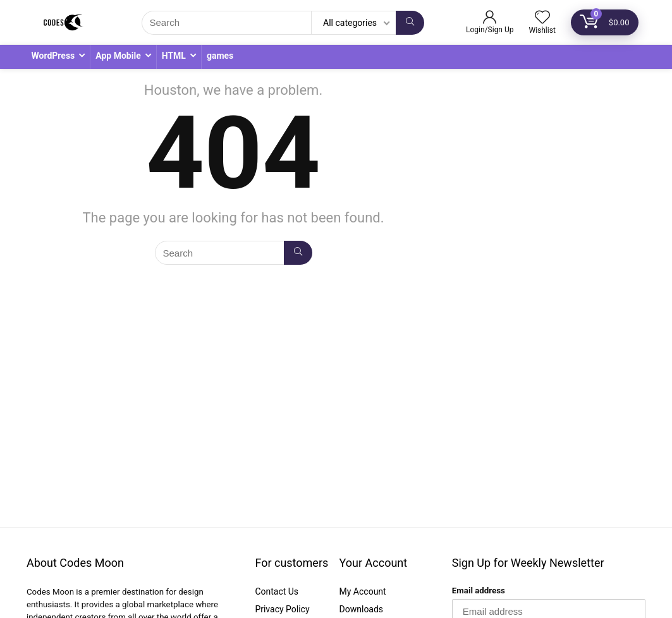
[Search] (410, 23)
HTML (174, 56)
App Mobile (117, 56)
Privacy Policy (282, 609)
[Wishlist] (542, 18)
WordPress (53, 56)
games (220, 56)
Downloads (361, 609)
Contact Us (276, 591)
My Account (362, 591)
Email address (478, 590)
